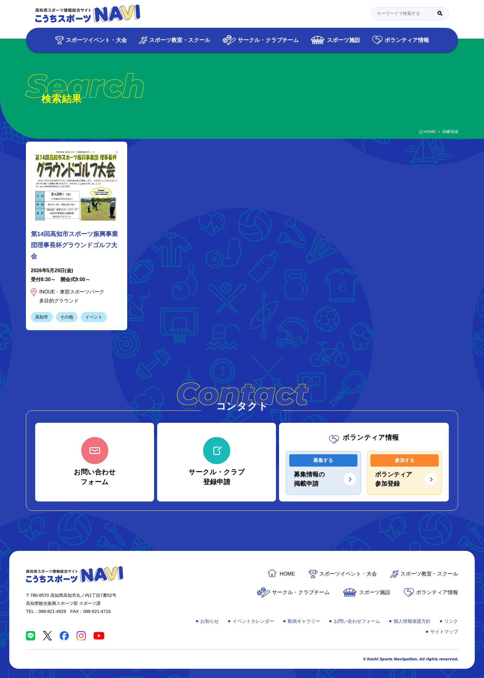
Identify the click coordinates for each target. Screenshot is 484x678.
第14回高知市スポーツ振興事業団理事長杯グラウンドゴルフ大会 (74, 245)
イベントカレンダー (253, 621)
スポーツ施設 (343, 40)
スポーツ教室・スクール (179, 40)
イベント (93, 316)
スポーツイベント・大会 (96, 40)
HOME (287, 574)
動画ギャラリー (304, 621)
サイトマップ (444, 631)
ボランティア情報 (407, 40)
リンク (451, 621)
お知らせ (209, 621)
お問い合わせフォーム (357, 621)
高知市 (41, 316)
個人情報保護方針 (412, 621)
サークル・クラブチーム (268, 40)
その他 (66, 316)
